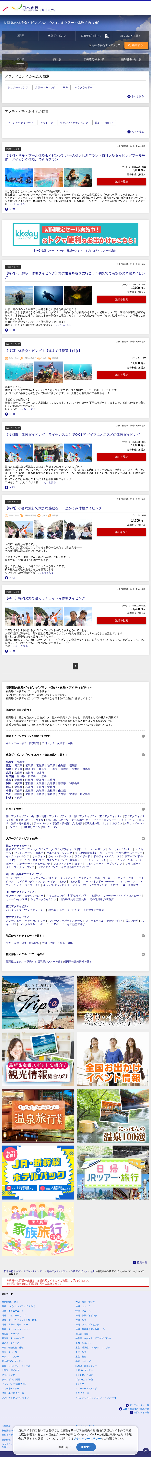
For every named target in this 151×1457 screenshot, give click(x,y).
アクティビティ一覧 (139, 1405)
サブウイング (114, 863)
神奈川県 (30, 769)
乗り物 (14, 819)
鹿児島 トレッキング (13, 1338)
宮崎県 (73, 794)
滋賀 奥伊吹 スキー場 (13, 1393)
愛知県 (40, 779)
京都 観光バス (83, 1343)
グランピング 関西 (11, 1379)
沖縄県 (18, 797)
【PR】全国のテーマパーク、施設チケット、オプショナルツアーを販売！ (75, 250)
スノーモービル (95, 920)
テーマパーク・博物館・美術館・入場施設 (58, 823)
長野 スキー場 (82, 1393)
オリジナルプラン (112, 823)
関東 (8, 769)
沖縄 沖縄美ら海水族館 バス (91, 1329)
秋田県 (51, 765)
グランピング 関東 (84, 1375)
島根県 (51, 790)
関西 (8, 783)
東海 (8, 779)
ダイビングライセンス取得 (66, 849)
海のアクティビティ (17, 816)
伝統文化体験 (92, 823)
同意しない (64, 1447)
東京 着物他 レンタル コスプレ (93, 1347)
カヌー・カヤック (45, 87)
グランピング (8, 1375)
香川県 (40, 786)
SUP (65, 87)
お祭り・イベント (134, 823)
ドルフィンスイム (103, 856)
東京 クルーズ (9, 1352)
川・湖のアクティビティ (83, 816)
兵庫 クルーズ (83, 1361)
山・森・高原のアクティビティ (49, 816)
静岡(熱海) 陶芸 (10, 1302)
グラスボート (133, 863)
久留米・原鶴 (65, 743)
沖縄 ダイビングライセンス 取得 (19, 1320)
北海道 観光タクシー (86, 1366)
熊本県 (51, 794)
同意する (86, 1447)
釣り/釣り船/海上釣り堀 (89, 852)
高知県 (29, 786)
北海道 (10, 761)
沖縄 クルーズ (83, 1311)
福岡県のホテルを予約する (21, 961)
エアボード (57, 924)
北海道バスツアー (84, 1370)
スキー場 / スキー (10, 1388)
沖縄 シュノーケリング (14, 1315)
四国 (8, 786)
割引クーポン (50, 827)
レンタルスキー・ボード (34, 924)
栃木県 (75, 769)
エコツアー (123, 881)
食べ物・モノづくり (31, 819)
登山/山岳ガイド (15, 877)
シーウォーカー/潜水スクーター (124, 852)
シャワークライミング (43, 899)
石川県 (29, 772)
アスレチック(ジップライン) (15, 1398)
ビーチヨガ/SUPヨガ (31, 860)
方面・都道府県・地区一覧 (136, 1409)
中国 (8, 790)
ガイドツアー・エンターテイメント (106, 819)
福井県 (40, 772)
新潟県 (21, 776)
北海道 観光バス (10, 1370)
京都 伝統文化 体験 (13, 1347)
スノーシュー (13, 920)
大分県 (62, 794)
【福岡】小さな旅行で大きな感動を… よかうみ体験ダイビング (53, 508)
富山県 (18, 772)
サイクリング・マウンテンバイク (36, 881)
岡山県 (18, 790)
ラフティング (13, 895)
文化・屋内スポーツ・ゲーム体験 (65, 819)
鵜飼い (96, 895)
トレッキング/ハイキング (42, 877)
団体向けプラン (31, 827)
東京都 (18, 769)
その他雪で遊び (76, 924)
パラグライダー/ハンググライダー (25, 909)
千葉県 (54, 769)
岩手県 (29, 765)
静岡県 (18, 779)
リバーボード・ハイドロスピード (122, 895)
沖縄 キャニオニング (13, 1311)
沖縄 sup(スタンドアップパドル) (18, 1306)
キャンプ (80, 1384)
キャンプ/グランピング (56, 885)
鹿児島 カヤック (10, 1334)
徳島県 (18, 786)
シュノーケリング (18, 87)
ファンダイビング (37, 849)
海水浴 (39, 852)
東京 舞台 (81, 1356)
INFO (12, 209)
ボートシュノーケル (121, 860)
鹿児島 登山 (82, 1334)
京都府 (29, 783)
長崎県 (40, 794)
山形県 (62, 765)
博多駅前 (34, 743)
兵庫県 (51, 783)
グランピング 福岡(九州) (14, 1384)
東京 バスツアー (10, 1356)
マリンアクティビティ (20, 122)
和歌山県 (74, 783)
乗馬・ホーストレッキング (110, 877)
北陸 (8, 772)
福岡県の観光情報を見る (78, 961)
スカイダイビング (69, 909)
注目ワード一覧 (141, 1412)
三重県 (51, 779)
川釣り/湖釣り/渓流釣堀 (73, 899)
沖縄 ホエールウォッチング (16, 1329)
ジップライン (32, 885)
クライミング (68, 877)
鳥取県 (40, 790)
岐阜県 (29, 779)
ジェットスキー (62, 863)
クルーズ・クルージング (20, 867)
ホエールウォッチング (59, 852)
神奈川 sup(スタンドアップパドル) (93, 1338)
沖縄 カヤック (83, 1306)
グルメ (133, 819)
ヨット (78, 863)
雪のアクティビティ (17, 917)
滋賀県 (18, 783)
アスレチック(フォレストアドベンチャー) (96, 1398)
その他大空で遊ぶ (93, 909)
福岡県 (18, 794)
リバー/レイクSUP (16, 899)
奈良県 (62, 783)
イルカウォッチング (17, 856)
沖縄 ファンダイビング (87, 1324)
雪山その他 (131, 920)
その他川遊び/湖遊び (101, 899)
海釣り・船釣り (104, 122)
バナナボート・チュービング (33, 863)
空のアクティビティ (110, 816)
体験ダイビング (15, 849)
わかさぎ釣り (114, 920)
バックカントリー (35, 920)
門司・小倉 (48, 743)
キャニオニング (55, 895)
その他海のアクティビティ (76, 867)
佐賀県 (29, 794)
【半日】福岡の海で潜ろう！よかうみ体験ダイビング (45, 598)
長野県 (32, 776)
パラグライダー (84, 87)
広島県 (29, 790)
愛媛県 (51, 786)
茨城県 (64, 769)
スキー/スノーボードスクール (65, 920)
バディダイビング (48, 867)
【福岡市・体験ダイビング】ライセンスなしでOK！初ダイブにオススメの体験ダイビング (72, 434)
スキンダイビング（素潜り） (63, 860)
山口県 (62, 790)
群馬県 (86, 769)
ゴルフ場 (75, 881)
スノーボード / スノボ (86, 1388)
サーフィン (38, 856)
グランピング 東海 (84, 1379)
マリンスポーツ (23, 852)
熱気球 (52, 909)
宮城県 (40, 765)
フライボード (82, 856)
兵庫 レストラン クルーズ (16, 1366)
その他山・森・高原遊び (124, 885)
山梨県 (43, 776)
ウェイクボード (95, 863)
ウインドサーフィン (59, 856)
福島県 (73, 765)
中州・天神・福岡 (16, 743)
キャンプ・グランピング (74, 122)
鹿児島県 (85, 794)
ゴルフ (62, 881)
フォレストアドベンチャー (98, 881)
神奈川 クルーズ (10, 1343)
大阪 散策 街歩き (85, 1302)
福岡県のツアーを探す (50, 961)
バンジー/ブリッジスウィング (90, 885)
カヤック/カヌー (34, 895)
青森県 (18, 765)
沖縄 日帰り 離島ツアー (15, 1324)
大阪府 (40, 783)
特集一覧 (142, 1262)
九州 (8, 794)
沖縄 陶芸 (81, 1320)
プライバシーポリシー (87, 1438)
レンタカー (13, 827)
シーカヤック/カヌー (121, 849)
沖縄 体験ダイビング (86, 1315)
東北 (8, 765)
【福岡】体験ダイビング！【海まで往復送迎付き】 (43, 351)
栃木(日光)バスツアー (12, 1361)
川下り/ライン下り (78, 895)
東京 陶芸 (81, 1352)
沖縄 (8, 797)
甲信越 (10, 776)
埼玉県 (43, 769)
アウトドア (46, 122)
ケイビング (85, 877)
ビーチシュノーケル (94, 860)
